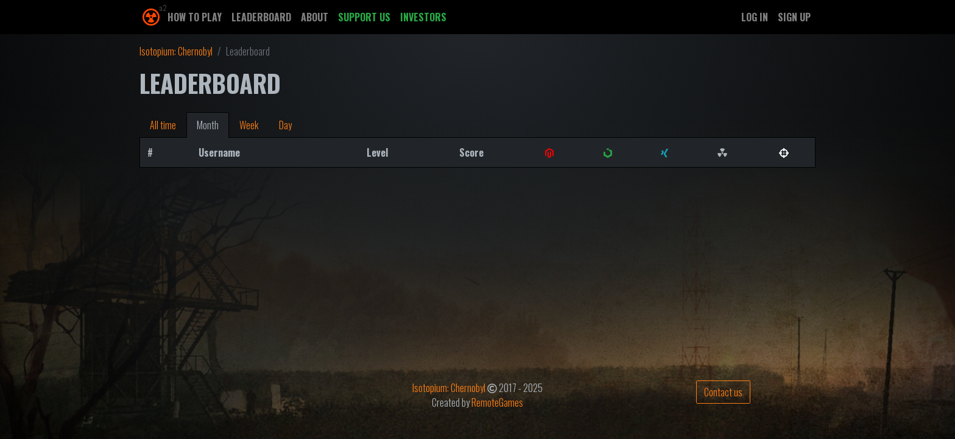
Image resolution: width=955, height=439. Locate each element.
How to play (194, 17)
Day (285, 125)
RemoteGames (497, 402)
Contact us (723, 392)
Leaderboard (261, 17)
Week (248, 125)
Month (208, 125)
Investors (423, 17)
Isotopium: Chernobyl (176, 51)
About (314, 17)
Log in (754, 17)
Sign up (794, 17)
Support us (364, 17)
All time (163, 125)
